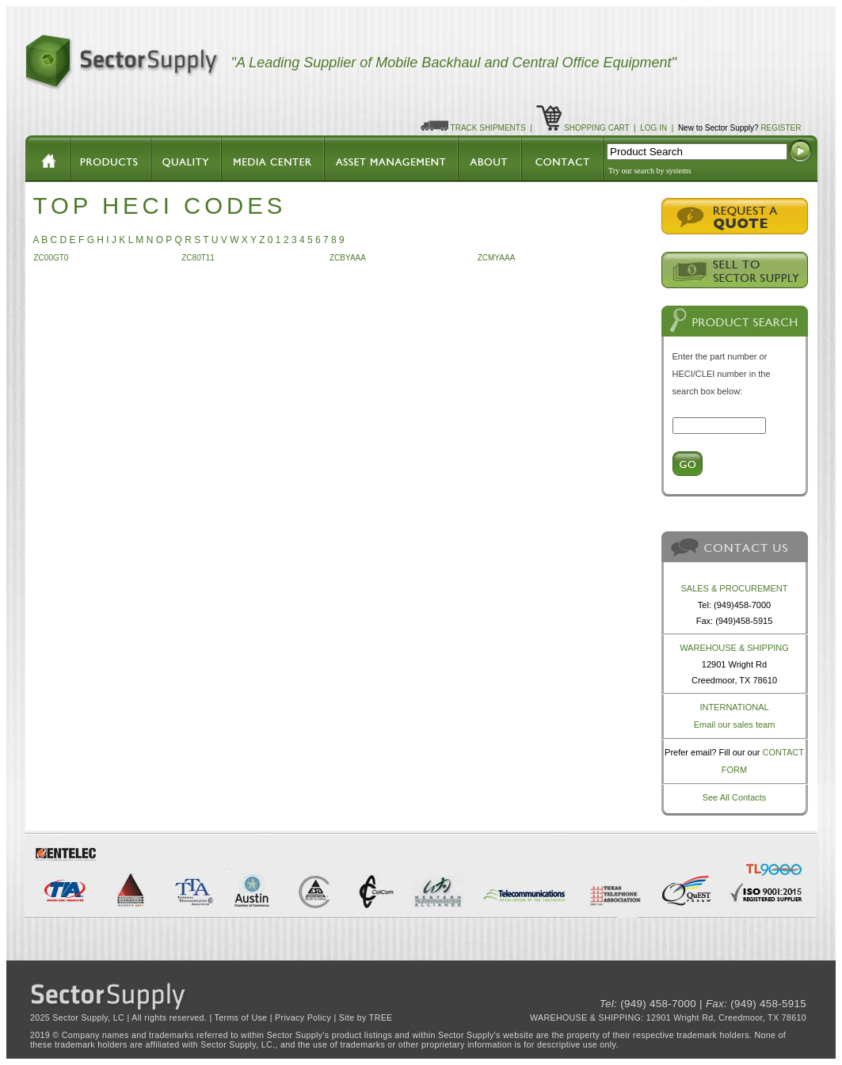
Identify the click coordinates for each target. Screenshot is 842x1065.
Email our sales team (734, 724)
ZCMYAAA (497, 257)
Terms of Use (241, 1017)
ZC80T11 (198, 257)
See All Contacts (735, 797)
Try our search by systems (650, 170)
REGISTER (780, 128)
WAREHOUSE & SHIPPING (734, 647)
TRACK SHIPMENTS (488, 128)
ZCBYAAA (348, 257)
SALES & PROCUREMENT (733, 588)
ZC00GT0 (51, 257)
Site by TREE (366, 1017)
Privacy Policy (303, 1017)
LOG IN (653, 128)
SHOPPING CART (596, 128)
